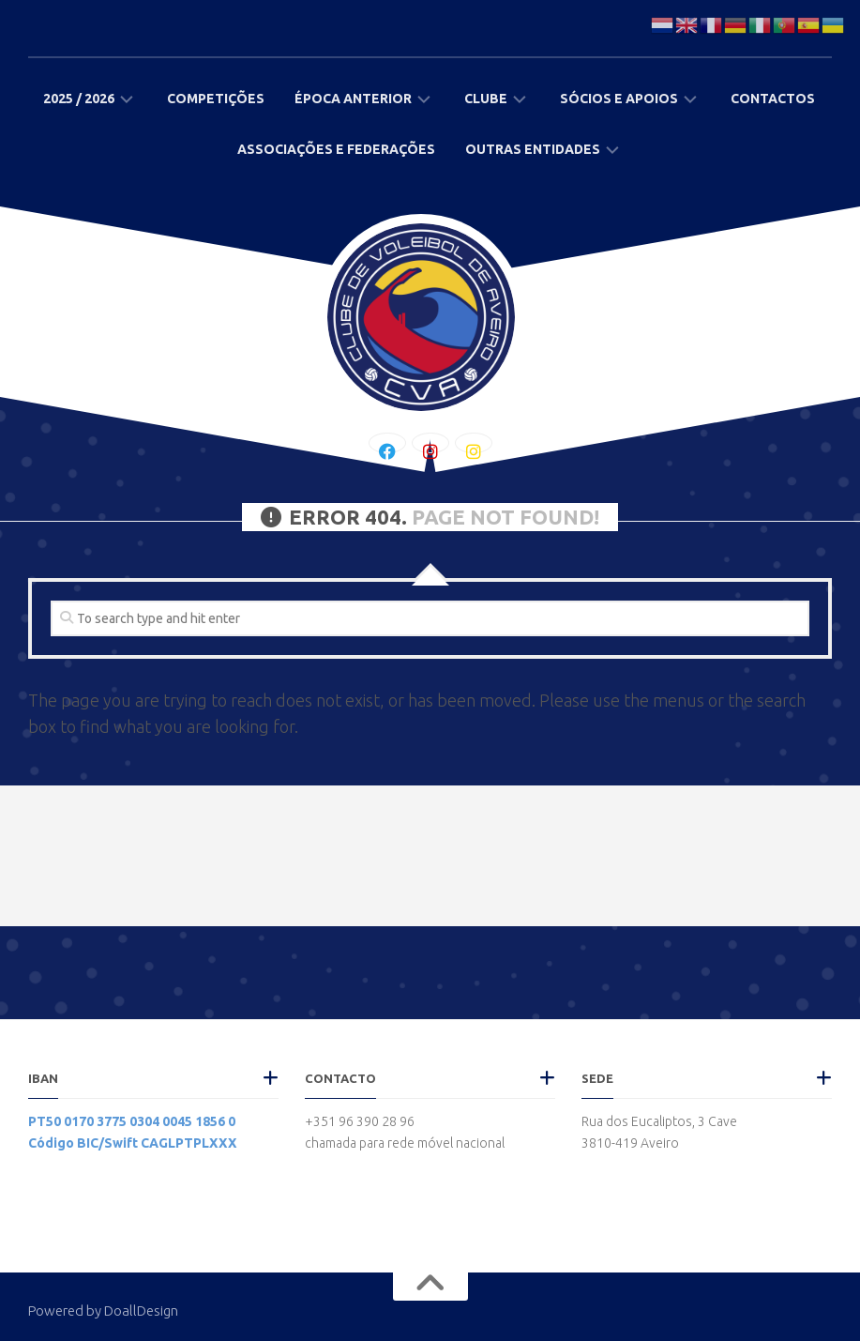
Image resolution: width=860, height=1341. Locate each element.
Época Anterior (353, 98)
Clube (485, 98)
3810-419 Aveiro (630, 1143)
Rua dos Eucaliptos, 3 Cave (659, 1121)
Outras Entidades (532, 149)
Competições (215, 98)
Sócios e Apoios (619, 98)
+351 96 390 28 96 (360, 1121)
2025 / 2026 (78, 98)
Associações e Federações (336, 149)
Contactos (773, 98)
